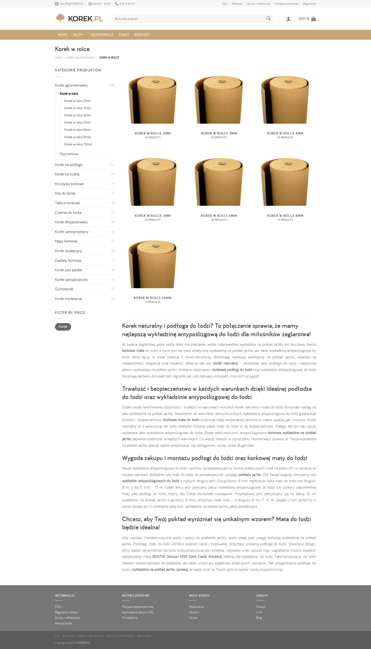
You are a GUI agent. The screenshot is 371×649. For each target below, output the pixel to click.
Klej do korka (65, 193)
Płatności (237, 3)
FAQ (224, 3)
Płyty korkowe (69, 153)
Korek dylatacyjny (68, 250)
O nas (124, 34)
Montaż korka (63, 623)
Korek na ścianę (67, 173)
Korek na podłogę (68, 164)
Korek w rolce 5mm (77, 122)
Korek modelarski (68, 298)
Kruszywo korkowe (69, 183)
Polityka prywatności (287, 3)
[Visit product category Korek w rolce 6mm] (219, 188)
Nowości (194, 612)
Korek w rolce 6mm (77, 129)
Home (62, 34)
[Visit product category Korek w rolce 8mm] (285, 188)
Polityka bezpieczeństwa (137, 607)
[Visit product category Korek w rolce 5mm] (153, 188)
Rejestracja (196, 607)
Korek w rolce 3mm (77, 107)
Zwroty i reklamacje (258, 3)
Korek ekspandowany (71, 221)
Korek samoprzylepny (72, 231)
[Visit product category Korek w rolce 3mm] (219, 105)
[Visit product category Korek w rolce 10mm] (153, 270)
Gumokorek (64, 288)
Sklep (79, 34)
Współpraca (102, 34)
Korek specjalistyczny (71, 279)
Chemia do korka (68, 212)
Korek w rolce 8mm (77, 137)
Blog (259, 617)
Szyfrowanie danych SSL (138, 612)
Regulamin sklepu (66, 612)
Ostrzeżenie (129, 617)
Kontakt (141, 34)
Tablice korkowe (67, 202)
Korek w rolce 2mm (77, 100)
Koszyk (260, 607)
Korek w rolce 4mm (77, 115)
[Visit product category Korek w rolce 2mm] (153, 105)
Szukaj (193, 617)
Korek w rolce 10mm (78, 144)
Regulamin (309, 3)
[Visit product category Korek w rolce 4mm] (285, 105)
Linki (259, 612)
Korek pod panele (68, 269)
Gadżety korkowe (68, 260)
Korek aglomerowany (80, 57)
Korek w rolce (69, 93)
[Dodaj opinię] (268, 18)
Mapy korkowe (66, 241)
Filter (63, 327)
